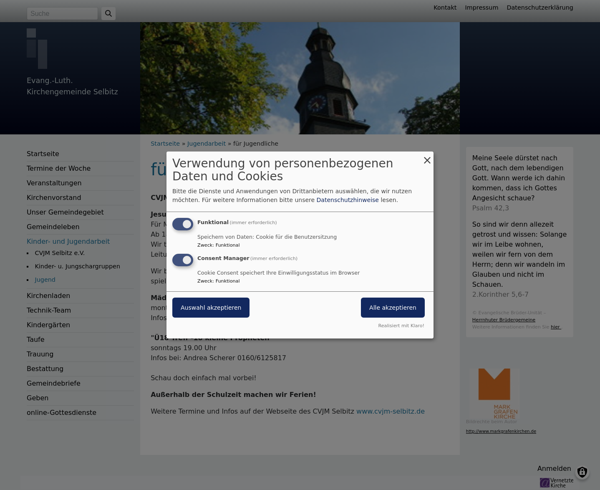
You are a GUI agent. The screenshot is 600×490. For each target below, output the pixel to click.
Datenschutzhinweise (348, 200)
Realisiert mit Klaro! (401, 325)
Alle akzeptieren (392, 307)
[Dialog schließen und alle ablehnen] (427, 157)
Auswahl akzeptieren (211, 307)
